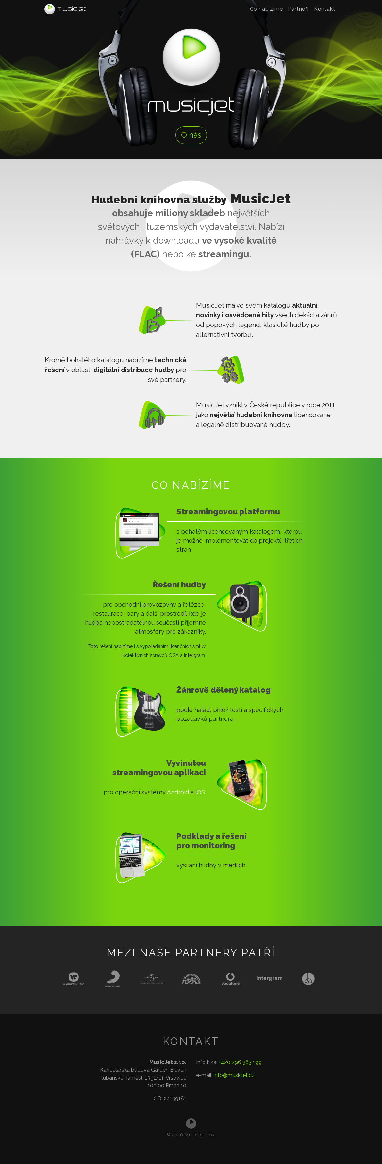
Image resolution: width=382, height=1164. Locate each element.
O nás (191, 135)
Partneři (298, 9)
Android (178, 792)
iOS (200, 792)
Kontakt (324, 9)
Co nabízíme (266, 9)
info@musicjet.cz (234, 1075)
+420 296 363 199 (240, 1062)
